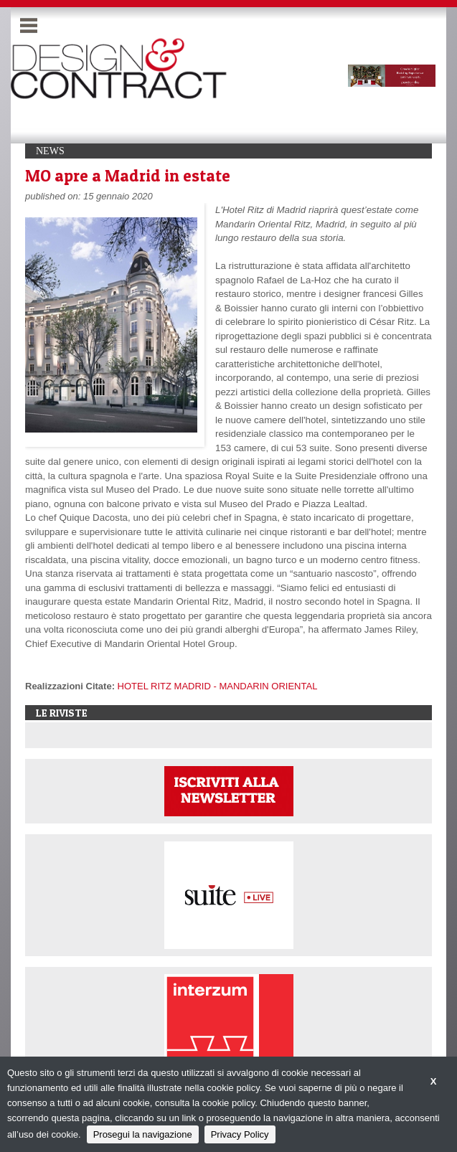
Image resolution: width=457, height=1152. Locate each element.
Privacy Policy (240, 1134)
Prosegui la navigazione (142, 1134)
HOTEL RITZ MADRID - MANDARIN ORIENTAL (218, 686)
